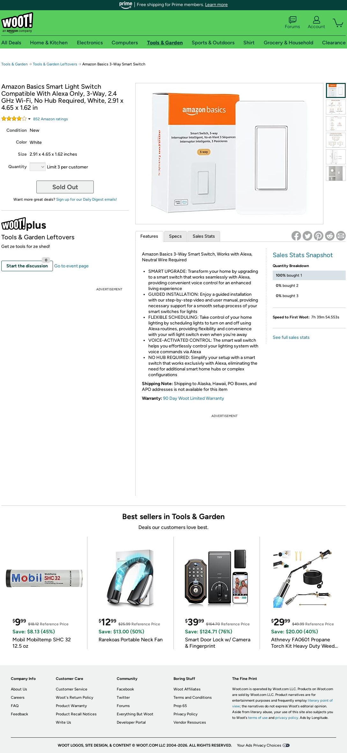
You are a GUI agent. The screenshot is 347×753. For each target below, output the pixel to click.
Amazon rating (50, 119)
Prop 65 (180, 706)
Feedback (19, 714)
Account (316, 22)
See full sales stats (291, 337)
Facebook (125, 689)
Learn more (216, 4)
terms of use (258, 718)
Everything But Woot (135, 714)
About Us (19, 689)
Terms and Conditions (193, 697)
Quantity (17, 166)
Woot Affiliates (187, 689)
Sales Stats (204, 236)
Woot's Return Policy (74, 697)
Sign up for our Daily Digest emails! (86, 199)
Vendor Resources (190, 722)
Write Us (63, 722)
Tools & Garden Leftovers (55, 64)
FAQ (14, 706)
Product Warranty (71, 706)
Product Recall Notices (76, 714)
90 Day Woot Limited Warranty (193, 398)
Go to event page (71, 266)
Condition (16, 130)
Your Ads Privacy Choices (259, 745)
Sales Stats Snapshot (303, 255)
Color (21, 142)
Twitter (123, 697)
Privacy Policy (185, 714)
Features (149, 236)
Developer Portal (131, 722)
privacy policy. (287, 718)
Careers (18, 697)
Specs (175, 236)
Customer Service (71, 689)
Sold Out (65, 187)
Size (22, 154)
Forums (292, 22)
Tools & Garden (14, 64)
